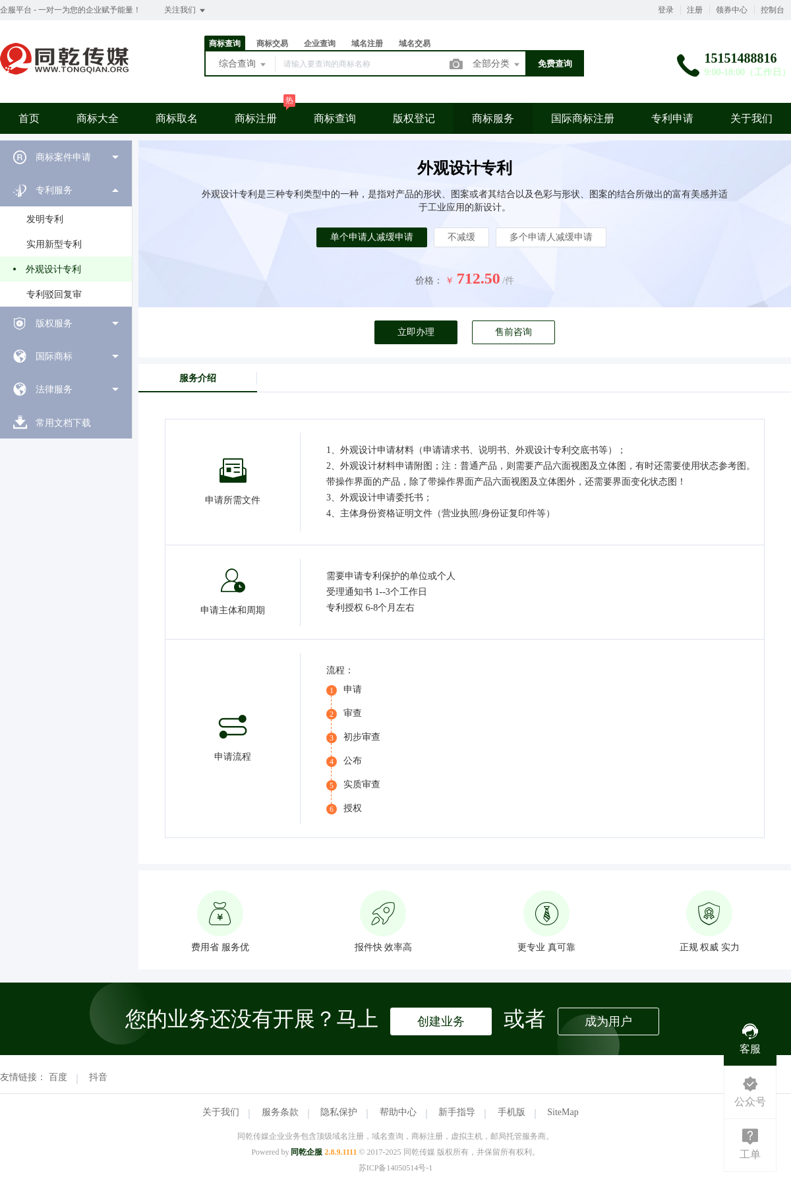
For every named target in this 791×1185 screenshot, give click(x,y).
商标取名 (177, 118)
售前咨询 (513, 332)
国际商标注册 (582, 118)
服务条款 (280, 1112)
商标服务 (493, 118)
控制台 (772, 10)
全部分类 (497, 65)
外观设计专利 (53, 269)
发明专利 (44, 219)
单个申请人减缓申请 (371, 237)
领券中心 (731, 10)
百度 (58, 1077)
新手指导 (456, 1112)
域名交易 (414, 43)
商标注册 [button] (256, 118)
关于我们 (751, 118)
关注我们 (185, 10)
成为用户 (608, 1021)
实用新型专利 (54, 244)
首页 (29, 118)
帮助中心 (398, 1112)
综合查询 (243, 65)
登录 (666, 10)
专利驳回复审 (54, 294)
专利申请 (672, 118)
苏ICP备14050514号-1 (396, 1167)
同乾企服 (306, 1152)
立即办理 (415, 332)
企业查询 (320, 43)
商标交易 (272, 43)
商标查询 (225, 43)
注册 (695, 10)
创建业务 (441, 1021)
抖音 (98, 1077)
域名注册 (367, 43)
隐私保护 (338, 1112)
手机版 (511, 1112)
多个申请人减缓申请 (551, 237)
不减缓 (461, 237)
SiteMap (562, 1112)
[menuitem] (66, 156)
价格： (429, 281)
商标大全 (97, 118)
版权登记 (414, 118)
